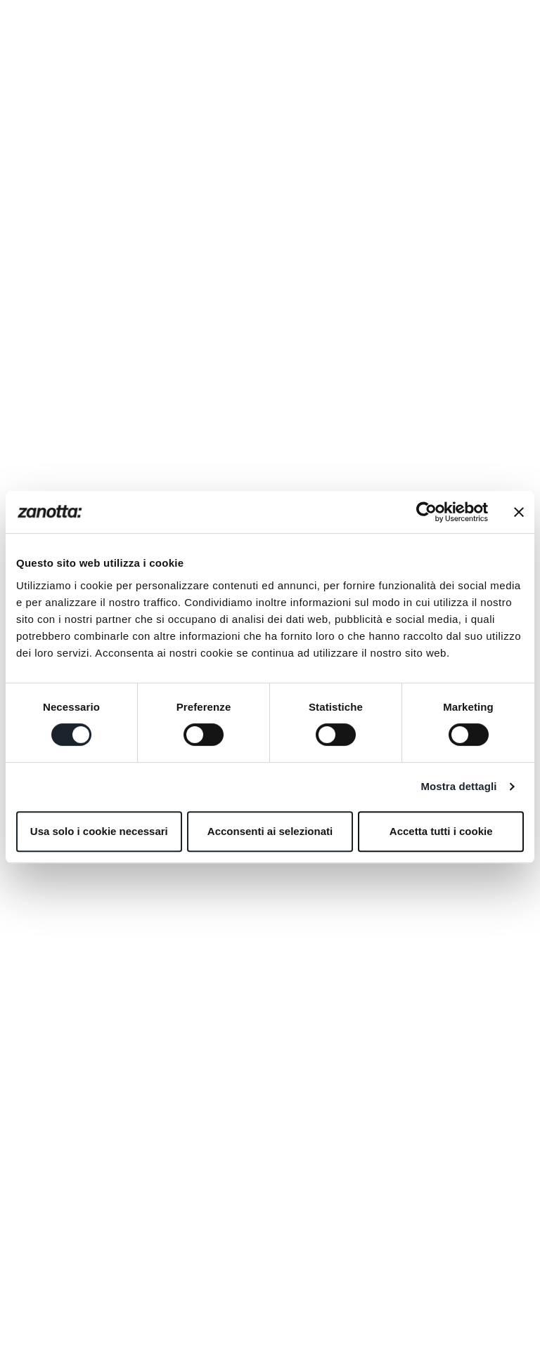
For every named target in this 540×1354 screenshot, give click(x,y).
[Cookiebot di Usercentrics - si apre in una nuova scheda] (426, 511)
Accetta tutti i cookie (441, 831)
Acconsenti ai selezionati (270, 831)
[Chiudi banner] (519, 512)
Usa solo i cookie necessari (99, 831)
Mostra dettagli (458, 786)
